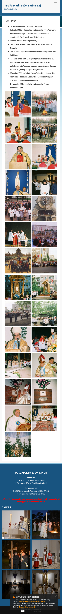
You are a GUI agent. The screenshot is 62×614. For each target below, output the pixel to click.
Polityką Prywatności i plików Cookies (32, 601)
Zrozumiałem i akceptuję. (27, 607)
